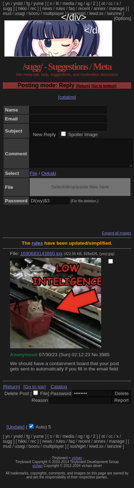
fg (28, 3)
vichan (77, 463)
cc (111, 3)
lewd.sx (96, 13)
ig (87, 3)
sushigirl (78, 13)
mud (7, 13)
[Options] (122, 18)
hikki (22, 8)
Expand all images (116, 238)
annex (99, 8)
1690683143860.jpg (41, 258)
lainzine (114, 13)
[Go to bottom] (103, 86)
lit (57, 3)
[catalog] (67, 97)
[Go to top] (34, 392)
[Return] (83, 86)
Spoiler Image (83, 134)
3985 (104, 360)
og (80, 3)
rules (60, 8)
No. (95, 360)
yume (38, 3)
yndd (18, 3)
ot (103, 3)
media (68, 3)
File (33, 178)
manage (116, 8)
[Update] (15, 432)
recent (84, 8)
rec (33, 8)
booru (34, 13)
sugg (7, 8)
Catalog (58, 392)
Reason (39, 405)
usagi (20, 13)
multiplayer (53, 13)
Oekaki (48, 178)
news (47, 8)
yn (7, 3)
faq (72, 8)
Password (60, 398)
